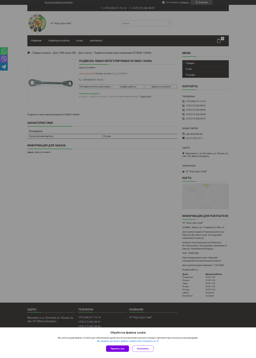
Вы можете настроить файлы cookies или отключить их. (127, 341)
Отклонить (143, 348)
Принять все (117, 348)
